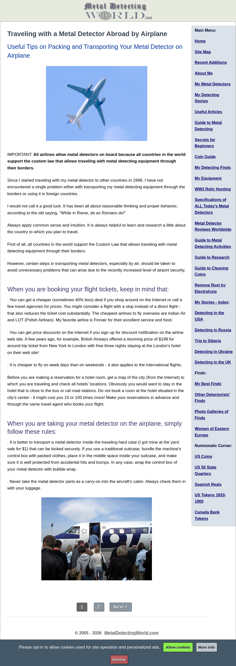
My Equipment (208, 178)
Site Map (203, 52)
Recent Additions (211, 62)
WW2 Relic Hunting (213, 189)
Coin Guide (205, 157)
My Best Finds (208, 384)
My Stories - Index (211, 302)
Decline (119, 659)
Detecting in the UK (213, 362)
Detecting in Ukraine (214, 352)
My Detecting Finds (213, 167)
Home (200, 41)
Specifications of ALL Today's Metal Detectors (212, 206)
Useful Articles (208, 112)
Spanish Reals (208, 484)
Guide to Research (212, 257)
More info (206, 647)
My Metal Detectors (213, 84)
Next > (121, 607)
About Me (204, 73)
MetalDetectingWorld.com (131, 632)
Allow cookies (178, 647)
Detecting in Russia (213, 330)
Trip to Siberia (208, 341)
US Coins (203, 456)
